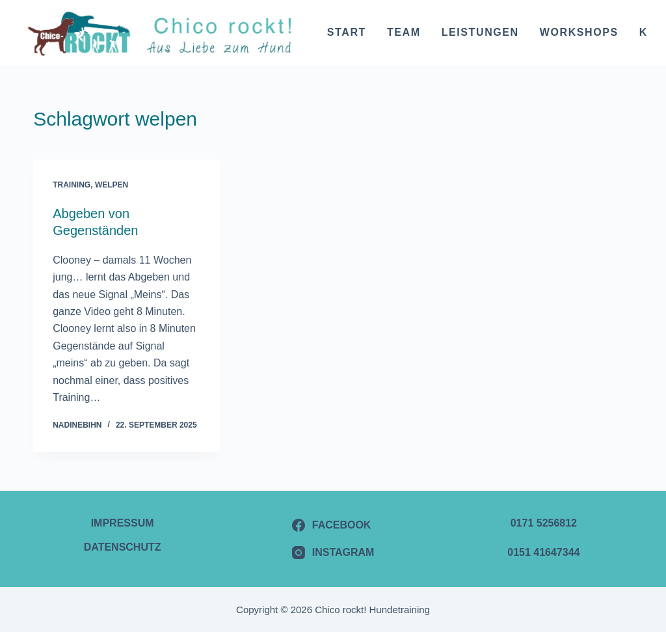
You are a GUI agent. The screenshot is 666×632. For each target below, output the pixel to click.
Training (71, 184)
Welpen (111, 184)
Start (346, 32)
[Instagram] (333, 552)
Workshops (579, 32)
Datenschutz (122, 547)
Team (404, 32)
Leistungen (480, 32)
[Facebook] (333, 525)
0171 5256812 (544, 523)
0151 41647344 (543, 552)
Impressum (122, 523)
